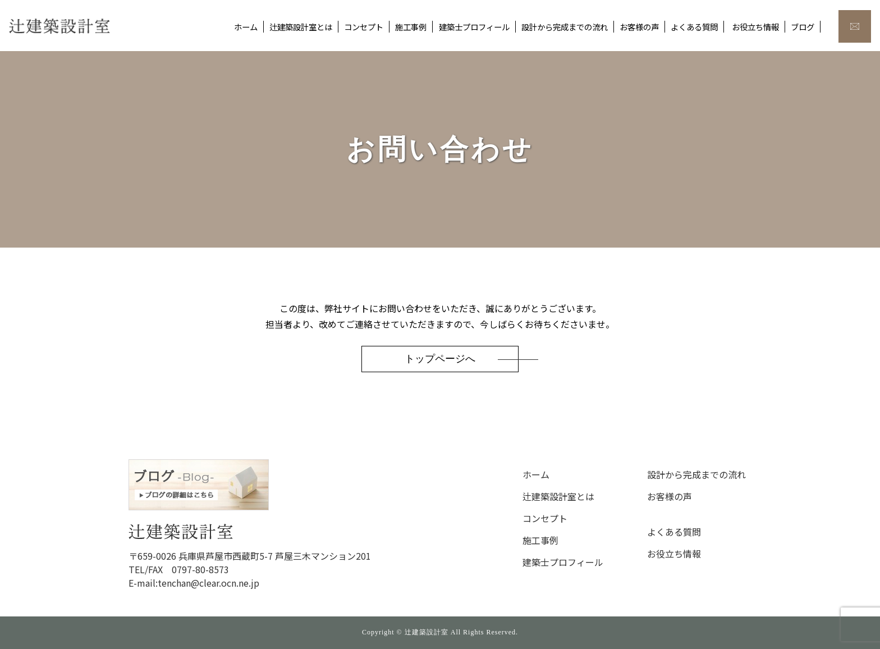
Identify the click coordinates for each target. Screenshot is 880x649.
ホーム (246, 27)
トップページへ (440, 358)
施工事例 (411, 27)
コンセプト (363, 27)
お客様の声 (639, 27)
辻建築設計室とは (300, 27)
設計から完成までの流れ (564, 27)
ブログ (802, 27)
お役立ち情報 (755, 27)
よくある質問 (694, 27)
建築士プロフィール (474, 27)
